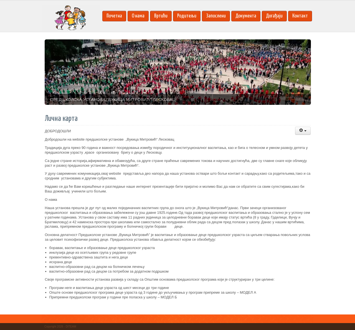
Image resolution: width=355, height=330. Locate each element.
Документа (245, 16)
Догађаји (274, 16)
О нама (138, 16)
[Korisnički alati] (303, 131)
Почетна (114, 16)
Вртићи (161, 16)
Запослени (216, 16)
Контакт (300, 16)
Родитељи (186, 16)
